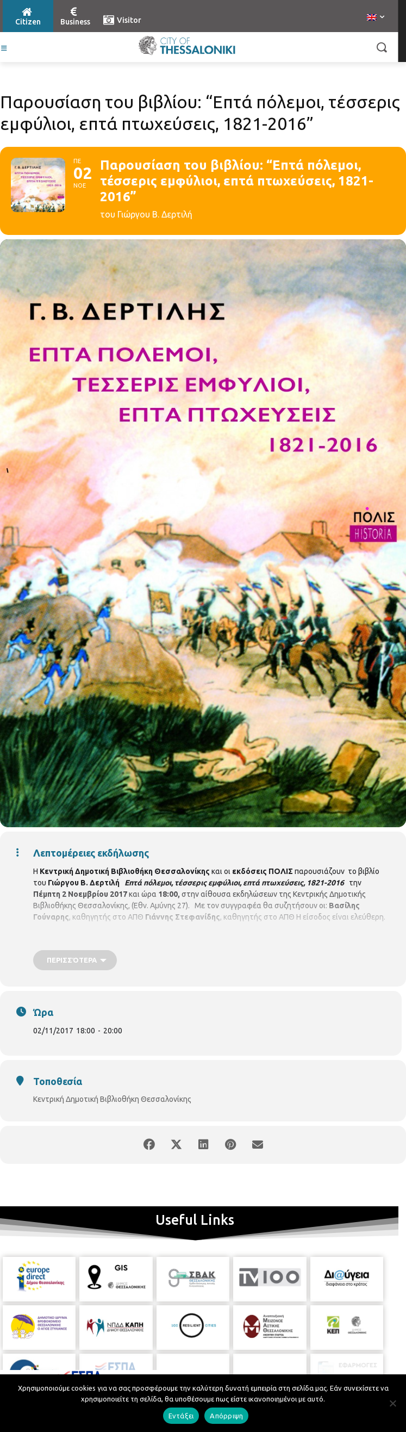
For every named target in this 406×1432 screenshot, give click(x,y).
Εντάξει (181, 1415)
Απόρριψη (226, 1415)
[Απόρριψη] (392, 1403)
